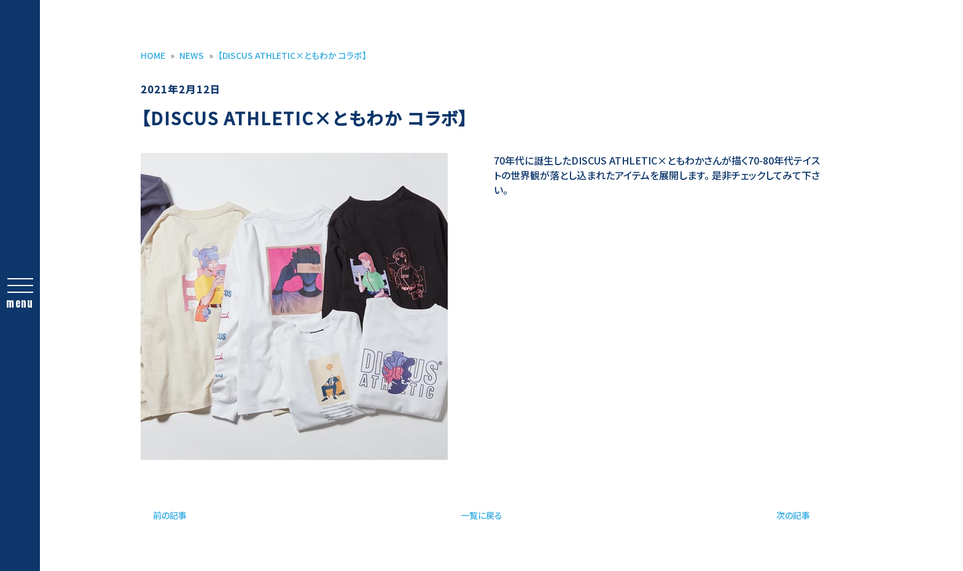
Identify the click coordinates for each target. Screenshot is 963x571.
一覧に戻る (481, 515)
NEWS (191, 55)
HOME (153, 55)
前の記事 (170, 515)
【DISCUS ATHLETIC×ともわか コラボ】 (292, 55)
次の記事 (793, 515)
